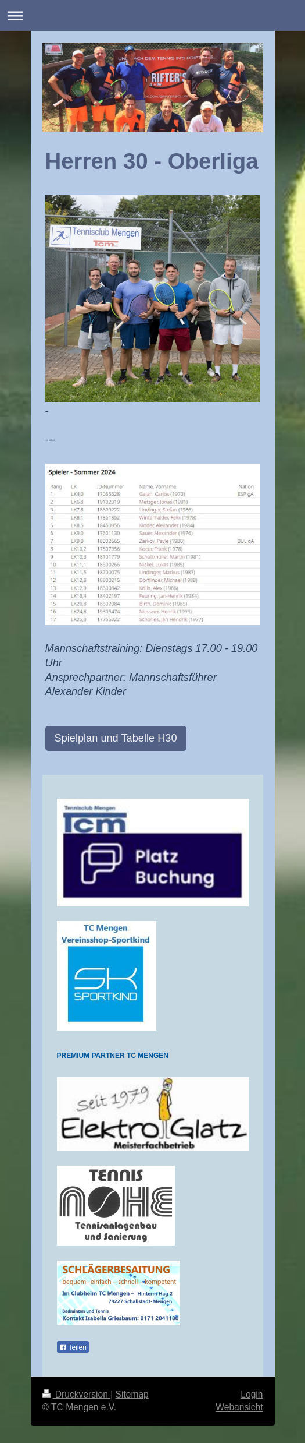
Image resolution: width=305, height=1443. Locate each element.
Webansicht (239, 1407)
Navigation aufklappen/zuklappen (152, 15)
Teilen (73, 1347)
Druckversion (76, 1394)
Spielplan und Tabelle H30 (116, 738)
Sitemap (132, 1394)
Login (252, 1394)
